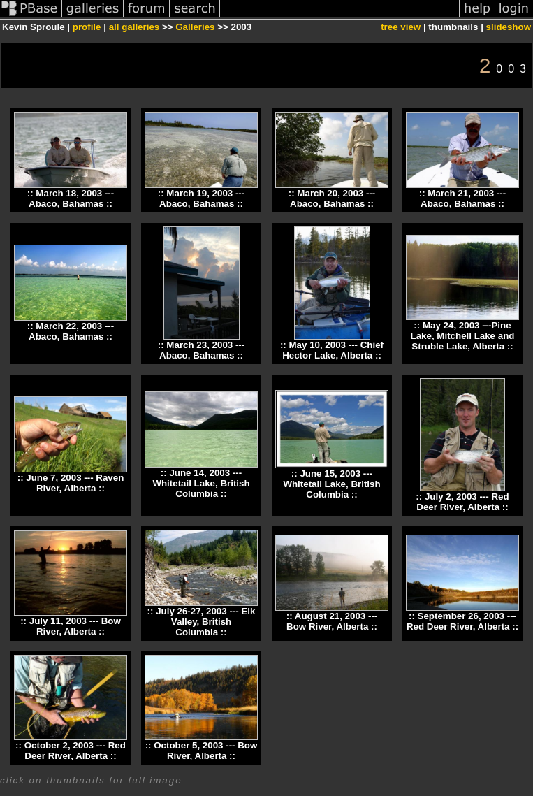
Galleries (194, 27)
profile (87, 27)
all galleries (134, 27)
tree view (401, 27)
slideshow (508, 27)
